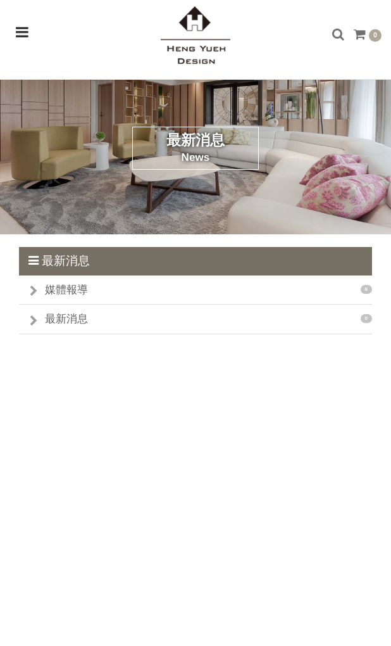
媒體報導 (66, 290)
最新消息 (66, 319)
